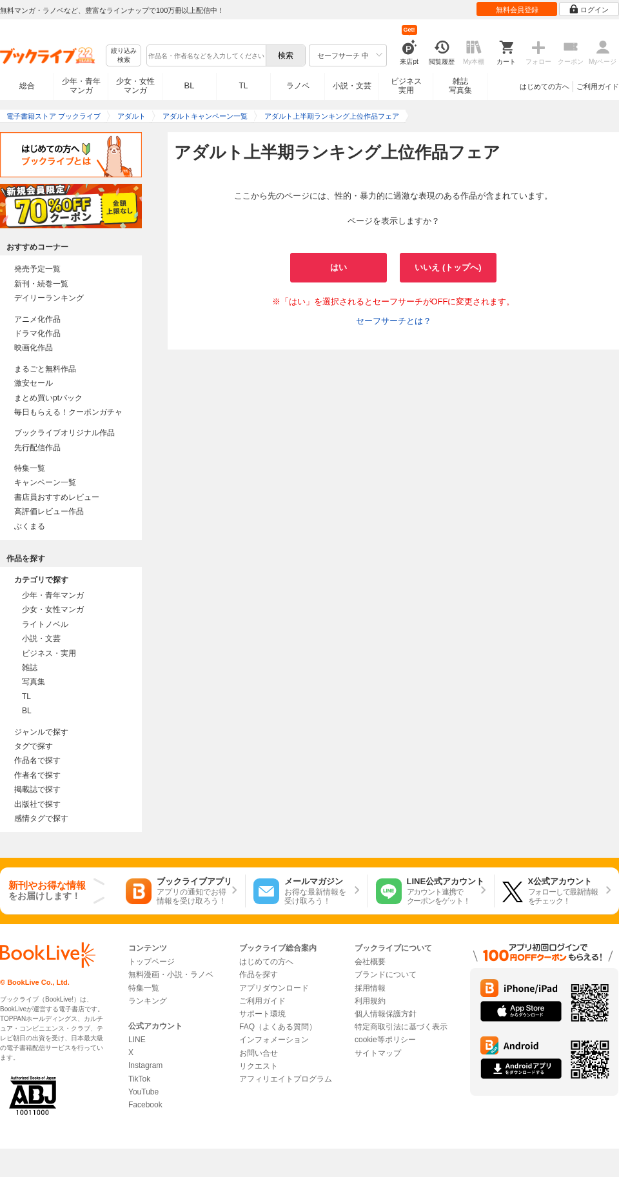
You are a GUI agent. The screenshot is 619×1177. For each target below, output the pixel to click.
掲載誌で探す (37, 789)
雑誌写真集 (460, 86)
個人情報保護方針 (386, 1013)
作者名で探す (37, 775)
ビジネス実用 (406, 86)
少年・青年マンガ (81, 86)
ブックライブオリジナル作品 (64, 432)
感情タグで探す (41, 818)
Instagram (145, 1065)
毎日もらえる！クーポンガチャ (68, 412)
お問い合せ (258, 1053)
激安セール (33, 383)
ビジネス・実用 (49, 653)
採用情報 (370, 988)
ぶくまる (29, 526)
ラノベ (298, 85)
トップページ (151, 961)
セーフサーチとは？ (393, 321)
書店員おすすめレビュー (56, 497)
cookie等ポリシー (385, 1039)
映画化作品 (33, 347)
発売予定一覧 (37, 268)
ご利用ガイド (597, 86)
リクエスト (258, 1066)
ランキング (147, 1000)
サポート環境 (262, 1013)
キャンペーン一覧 (45, 482)
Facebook (145, 1104)
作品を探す (258, 974)
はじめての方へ (544, 86)
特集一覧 (29, 468)
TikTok (139, 1078)
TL (243, 85)
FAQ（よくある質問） (278, 1026)
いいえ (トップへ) (448, 267)
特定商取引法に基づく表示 (401, 1026)
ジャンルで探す (41, 732)
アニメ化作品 (37, 319)
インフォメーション (274, 1039)
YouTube (143, 1091)
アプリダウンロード (274, 988)
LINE (137, 1039)
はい (338, 267)
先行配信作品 (37, 447)
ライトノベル (45, 624)
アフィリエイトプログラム (285, 1078)
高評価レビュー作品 (49, 511)
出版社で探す (37, 804)
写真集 (33, 681)
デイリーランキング (49, 297)
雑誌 (29, 667)
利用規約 (370, 1000)
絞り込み (124, 55)
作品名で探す (37, 760)
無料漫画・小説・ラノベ (170, 974)
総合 (27, 85)
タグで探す (33, 746)
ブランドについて (386, 974)
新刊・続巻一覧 (41, 283)
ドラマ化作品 (37, 333)
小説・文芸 (352, 85)
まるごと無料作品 (45, 368)
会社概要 (370, 961)
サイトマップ (378, 1053)
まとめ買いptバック (48, 397)
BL (189, 85)
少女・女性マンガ (135, 86)
